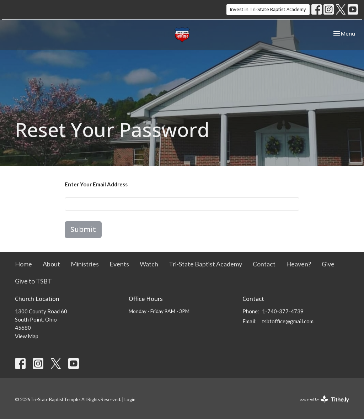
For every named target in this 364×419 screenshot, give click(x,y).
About (51, 264)
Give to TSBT (33, 281)
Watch (149, 264)
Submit (83, 229)
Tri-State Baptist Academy (205, 264)
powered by (324, 399)
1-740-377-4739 (283, 311)
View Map (26, 336)
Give (328, 264)
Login (129, 399)
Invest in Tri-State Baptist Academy (268, 9)
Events (119, 264)
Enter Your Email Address (96, 184)
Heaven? (298, 264)
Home (23, 264)
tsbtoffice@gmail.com (288, 321)
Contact (264, 264)
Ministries (85, 264)
